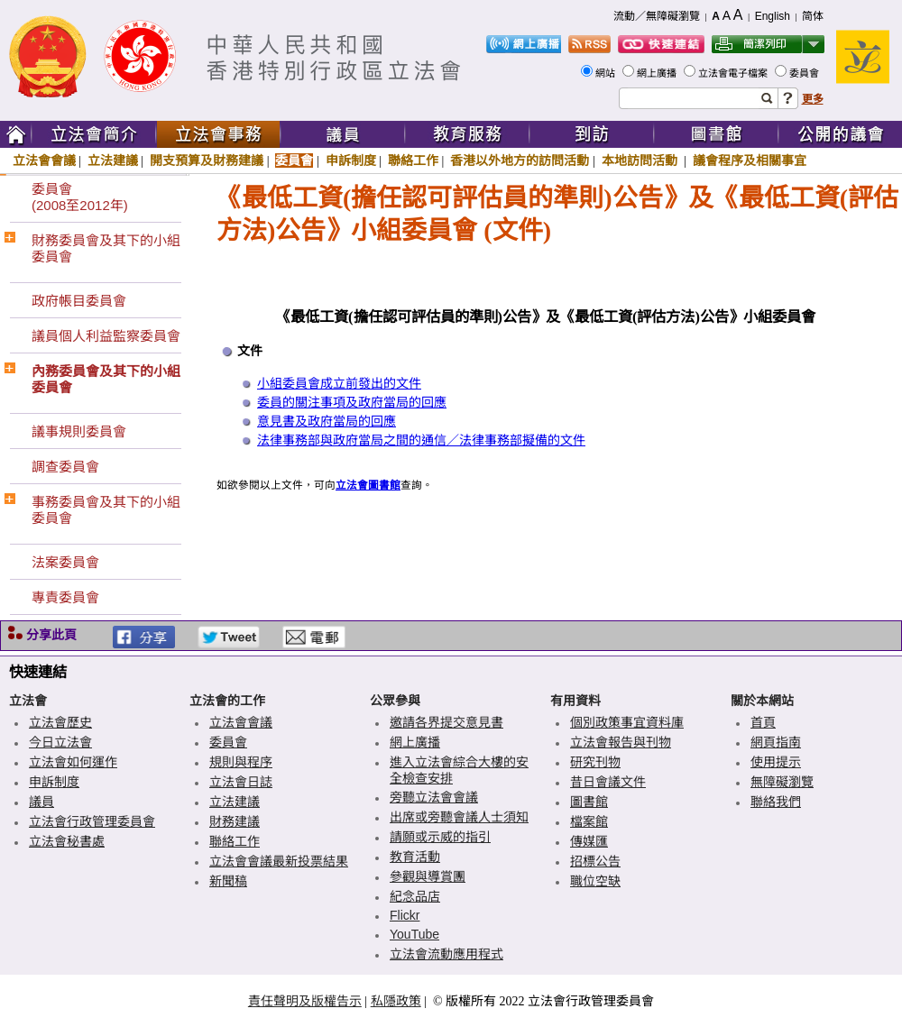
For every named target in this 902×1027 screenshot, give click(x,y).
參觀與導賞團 (427, 876)
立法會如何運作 (73, 762)
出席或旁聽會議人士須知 (459, 817)
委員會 (805, 73)
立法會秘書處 (67, 841)
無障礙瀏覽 (782, 782)
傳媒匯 (589, 841)
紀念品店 (415, 896)
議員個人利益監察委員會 (106, 336)
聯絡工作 (413, 160)
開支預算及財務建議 (206, 160)
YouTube (414, 934)
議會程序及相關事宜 (749, 160)
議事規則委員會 (79, 431)
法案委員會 (65, 562)
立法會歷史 (60, 722)
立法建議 (112, 160)
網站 (606, 73)
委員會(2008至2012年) (80, 197)
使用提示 (775, 762)
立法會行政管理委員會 (92, 821)
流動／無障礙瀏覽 (656, 16)
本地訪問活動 (641, 160)
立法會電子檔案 (734, 73)
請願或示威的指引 (440, 837)
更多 (813, 99)
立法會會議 (44, 160)
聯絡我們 (775, 801)
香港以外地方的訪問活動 (519, 160)
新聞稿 (228, 881)
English (772, 16)
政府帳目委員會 (79, 300)
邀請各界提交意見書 (446, 722)
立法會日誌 (240, 782)
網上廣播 (658, 73)
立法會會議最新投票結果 (278, 861)
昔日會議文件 (608, 782)
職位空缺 (595, 881)
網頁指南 (775, 742)
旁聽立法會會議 (434, 797)
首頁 (763, 722)
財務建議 (234, 821)
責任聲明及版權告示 (305, 1001)
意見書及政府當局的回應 (326, 421)
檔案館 (589, 821)
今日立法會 (60, 742)
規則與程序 (240, 762)
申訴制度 (351, 160)
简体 (813, 16)
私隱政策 (396, 1001)
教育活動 (415, 856)
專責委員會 (65, 597)
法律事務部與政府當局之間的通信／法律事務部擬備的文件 (421, 440)
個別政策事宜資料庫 (627, 722)
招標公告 (595, 861)
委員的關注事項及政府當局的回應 (351, 402)
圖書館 (589, 801)
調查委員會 (65, 466)
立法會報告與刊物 (620, 742)
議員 (41, 801)
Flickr (404, 915)
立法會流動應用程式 (446, 954)
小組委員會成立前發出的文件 (339, 383)
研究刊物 (595, 762)
